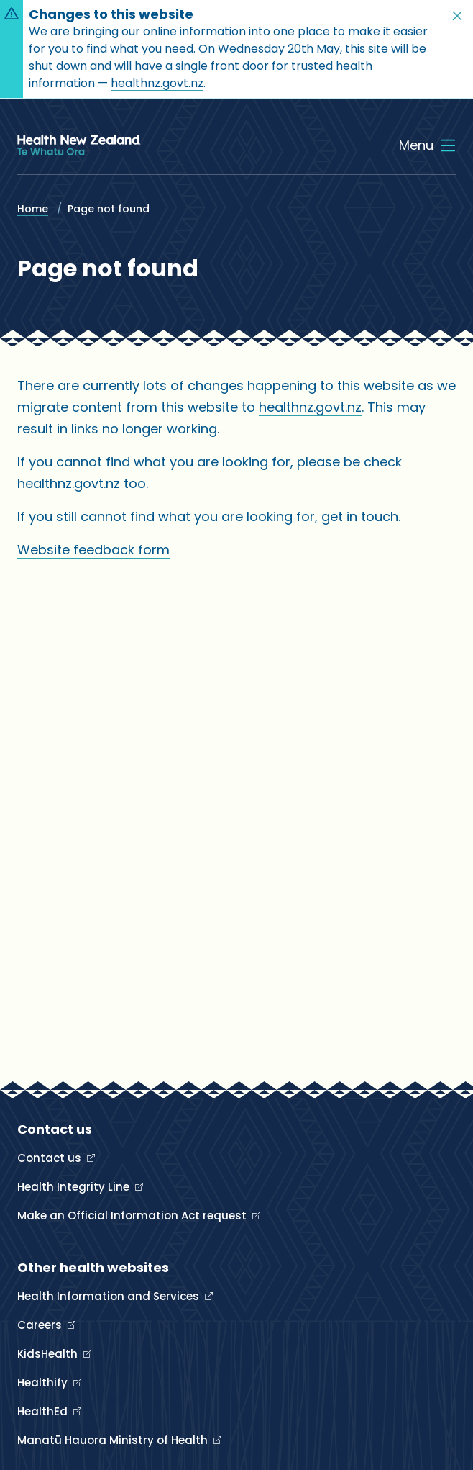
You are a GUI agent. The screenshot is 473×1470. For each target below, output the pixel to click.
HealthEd (43, 1411)
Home (32, 209)
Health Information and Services (109, 1296)
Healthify (43, 1382)
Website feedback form (93, 550)
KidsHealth (49, 1353)
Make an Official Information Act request (133, 1215)
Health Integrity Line (74, 1186)
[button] (457, 16)
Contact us (50, 1157)
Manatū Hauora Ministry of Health (114, 1440)
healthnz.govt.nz (157, 83)
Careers (41, 1325)
